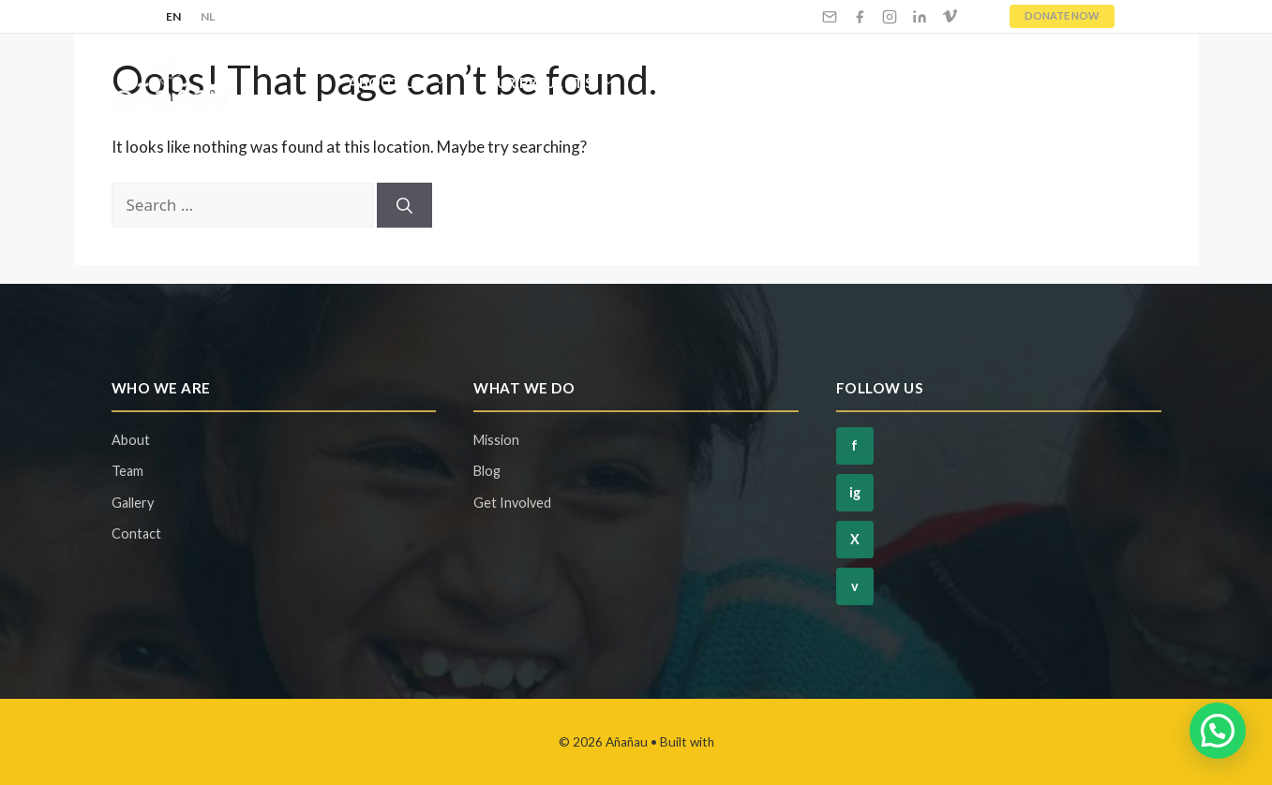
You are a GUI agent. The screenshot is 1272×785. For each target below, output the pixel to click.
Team (127, 471)
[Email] (829, 16)
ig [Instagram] (854, 492)
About (131, 440)
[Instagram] (889, 16)
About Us (407, 82)
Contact (1106, 82)
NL (208, 16)
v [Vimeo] (855, 586)
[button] (1218, 731)
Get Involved (729, 82)
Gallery (133, 503)
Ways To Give (898, 82)
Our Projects (560, 82)
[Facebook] (859, 16)
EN (174, 16)
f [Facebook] (854, 445)
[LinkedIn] (919, 16)
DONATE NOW (1062, 15)
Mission (496, 440)
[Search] (404, 205)
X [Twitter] (855, 539)
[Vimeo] (949, 16)
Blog (1011, 82)
